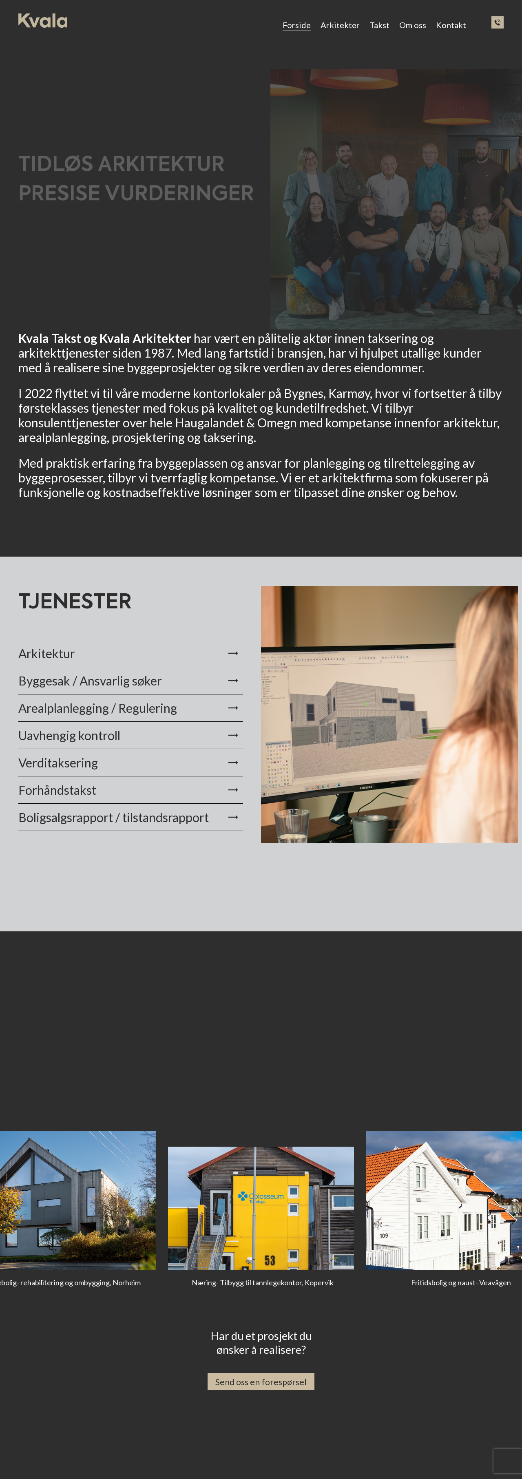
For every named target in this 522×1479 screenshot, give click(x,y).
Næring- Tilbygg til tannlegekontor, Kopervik (263, 1282)
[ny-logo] (42, 20)
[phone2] (497, 22)
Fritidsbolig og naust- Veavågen (461, 1282)
